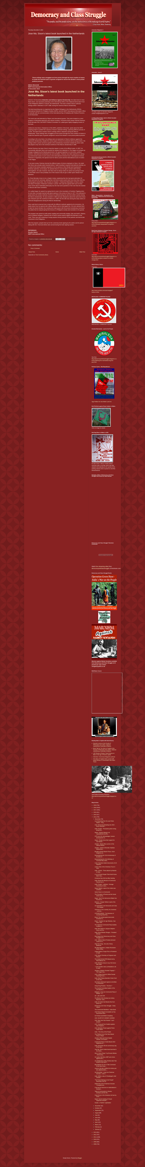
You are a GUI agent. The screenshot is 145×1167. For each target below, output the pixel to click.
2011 (95, 1137)
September (98, 1110)
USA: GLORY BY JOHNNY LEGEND (105, 1018)
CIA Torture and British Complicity (104, 1015)
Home (57, 252)
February (97, 1127)
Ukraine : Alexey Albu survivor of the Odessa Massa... (104, 844)
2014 (95, 817)
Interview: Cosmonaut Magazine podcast (104, 757)
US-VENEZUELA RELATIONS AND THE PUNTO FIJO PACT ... (106, 1061)
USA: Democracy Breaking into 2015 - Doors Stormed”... (105, 825)
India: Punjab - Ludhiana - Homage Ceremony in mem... (104, 885)
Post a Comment (35, 248)
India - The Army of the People (103, 1032)
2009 (95, 1142)
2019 (95, 805)
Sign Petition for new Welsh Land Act (102, 401)
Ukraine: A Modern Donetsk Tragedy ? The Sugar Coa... (105, 971)
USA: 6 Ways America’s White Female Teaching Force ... (105, 975)
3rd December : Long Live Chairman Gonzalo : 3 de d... (104, 1073)
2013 (95, 1132)
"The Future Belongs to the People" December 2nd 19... (104, 1080)
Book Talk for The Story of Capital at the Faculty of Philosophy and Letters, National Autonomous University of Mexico (104, 750)
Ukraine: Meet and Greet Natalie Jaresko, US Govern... (103, 1038)
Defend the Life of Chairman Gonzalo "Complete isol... (105, 1084)
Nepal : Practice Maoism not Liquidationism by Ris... (102, 833)
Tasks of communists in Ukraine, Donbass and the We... (103, 1092)
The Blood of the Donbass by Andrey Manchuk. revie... (104, 998)
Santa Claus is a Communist (102, 892)
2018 (95, 807)
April (96, 1122)
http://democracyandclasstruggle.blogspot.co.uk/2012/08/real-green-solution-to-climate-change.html (104, 258)
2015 (95, 814)
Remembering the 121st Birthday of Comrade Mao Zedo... (104, 859)
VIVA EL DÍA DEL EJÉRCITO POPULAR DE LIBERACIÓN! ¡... (105, 1069)
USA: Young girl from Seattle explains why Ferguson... (105, 1025)
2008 (95, 1144)
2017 (95, 810)
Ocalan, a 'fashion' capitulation (103, 1102)
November (98, 1106)
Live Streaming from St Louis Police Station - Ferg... (104, 821)
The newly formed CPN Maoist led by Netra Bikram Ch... (105, 959)
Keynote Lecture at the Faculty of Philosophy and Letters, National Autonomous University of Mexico (102, 745)
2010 (95, 1139)
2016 (95, 812)
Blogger (80, 1158)
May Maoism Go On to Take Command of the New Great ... (105, 1065)
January (97, 1129)
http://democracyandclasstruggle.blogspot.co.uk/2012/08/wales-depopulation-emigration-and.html (104, 224)
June (96, 1117)
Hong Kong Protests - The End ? (103, 986)
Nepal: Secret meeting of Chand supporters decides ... (103, 1099)
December (98, 819)
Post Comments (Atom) (41, 255)
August (97, 1113)
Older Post (82, 252)
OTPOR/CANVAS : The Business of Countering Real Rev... (104, 914)
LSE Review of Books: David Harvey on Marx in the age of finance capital (103, 754)
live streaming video (102, 566)
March (97, 1124)
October (97, 1108)
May (96, 1120)
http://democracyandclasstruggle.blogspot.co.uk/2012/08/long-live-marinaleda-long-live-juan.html (104, 360)
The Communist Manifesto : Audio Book (105, 1009)
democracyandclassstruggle (100, 568)
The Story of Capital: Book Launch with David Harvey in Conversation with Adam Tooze (104, 760)
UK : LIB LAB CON (100, 996)
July (96, 1115)
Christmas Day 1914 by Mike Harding (105, 878)
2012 (95, 1134)
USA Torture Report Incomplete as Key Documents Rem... (105, 1012)
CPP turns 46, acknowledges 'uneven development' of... (105, 837)
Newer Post (32, 252)
